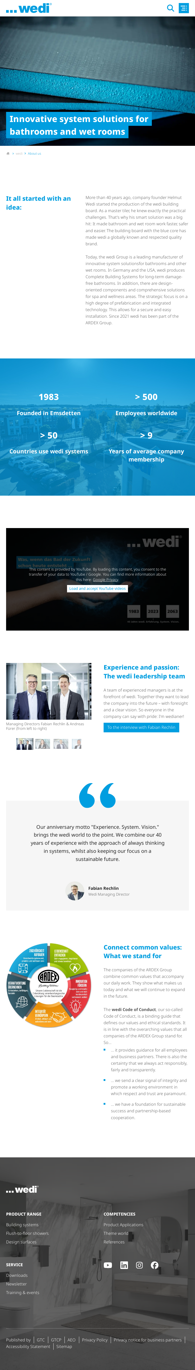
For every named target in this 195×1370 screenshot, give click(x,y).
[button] (24, 744)
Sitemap (64, 1346)
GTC (41, 1340)
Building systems (22, 1224)
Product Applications (123, 1224)
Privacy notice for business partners (148, 1340)
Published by (18, 1340)
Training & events (22, 1292)
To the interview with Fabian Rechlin (141, 727)
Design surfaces (21, 1242)
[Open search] (171, 8)
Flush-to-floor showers (27, 1233)
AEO (72, 1340)
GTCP (56, 1340)
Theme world (116, 1233)
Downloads (17, 1275)
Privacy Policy (95, 1340)
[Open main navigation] (184, 8)
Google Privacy (105, 579)
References (114, 1242)
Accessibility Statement (28, 1346)
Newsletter (16, 1284)
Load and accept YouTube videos (97, 588)
